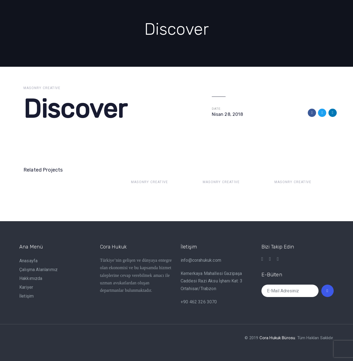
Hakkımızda (30, 278)
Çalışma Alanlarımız (38, 269)
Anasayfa (28, 260)
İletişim (26, 296)
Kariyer (26, 287)
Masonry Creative (41, 88)
